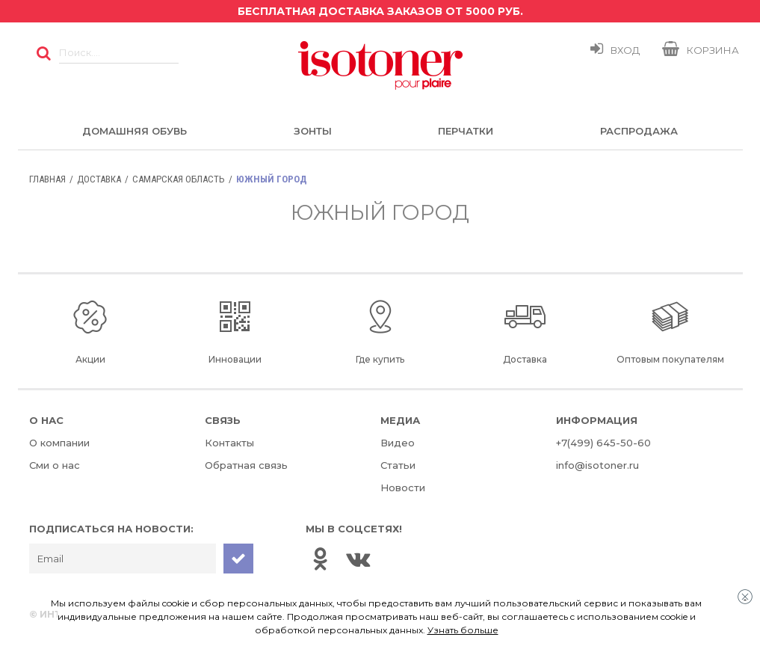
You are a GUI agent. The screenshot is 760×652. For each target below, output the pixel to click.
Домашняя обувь (134, 131)
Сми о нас (54, 465)
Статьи (397, 465)
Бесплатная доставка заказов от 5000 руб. (380, 11)
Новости (402, 487)
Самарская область (178, 179)
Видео (397, 443)
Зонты (313, 131)
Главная (47, 179)
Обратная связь (246, 465)
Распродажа (639, 131)
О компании (59, 443)
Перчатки (465, 131)
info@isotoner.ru (597, 465)
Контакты (229, 443)
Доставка (99, 179)
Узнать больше (462, 630)
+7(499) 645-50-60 (603, 443)
